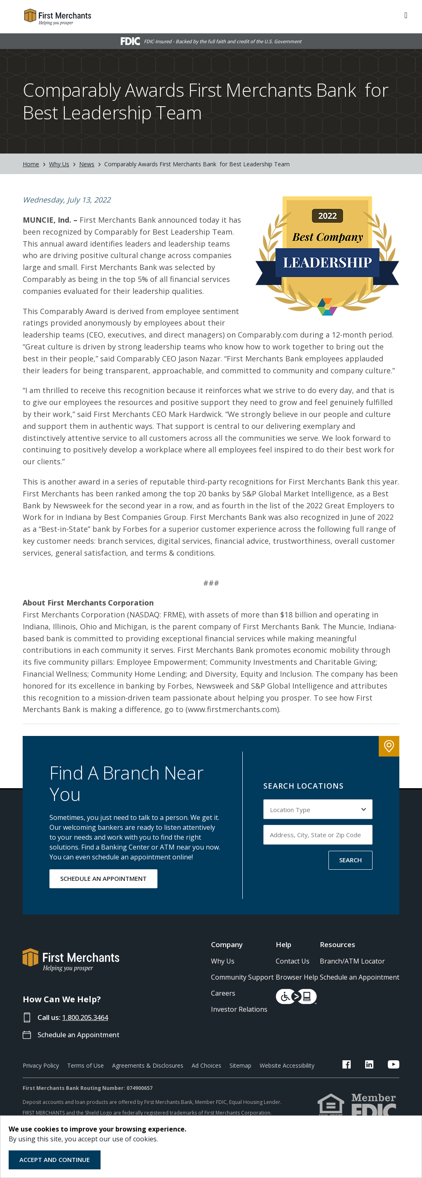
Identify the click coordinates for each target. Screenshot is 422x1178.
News (86, 164)
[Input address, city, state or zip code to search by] (318, 835)
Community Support (242, 977)
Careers (223, 993)
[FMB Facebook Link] (359, 1065)
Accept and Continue (54, 1159)
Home (31, 164)
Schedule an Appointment (81, 1034)
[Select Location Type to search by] (318, 809)
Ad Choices (206, 1065)
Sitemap (240, 1065)
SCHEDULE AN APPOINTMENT (103, 878)
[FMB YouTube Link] (393, 1065)
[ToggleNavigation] (405, 14)
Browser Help (297, 977)
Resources (337, 944)
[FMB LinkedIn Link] (375, 1065)
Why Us (59, 164)
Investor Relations (239, 1009)
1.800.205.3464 (87, 1017)
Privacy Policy (41, 1065)
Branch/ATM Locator (352, 961)
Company (227, 944)
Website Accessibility (287, 1065)
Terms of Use (85, 1065)
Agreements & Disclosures (147, 1065)
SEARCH (350, 860)
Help (283, 944)
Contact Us (292, 961)
